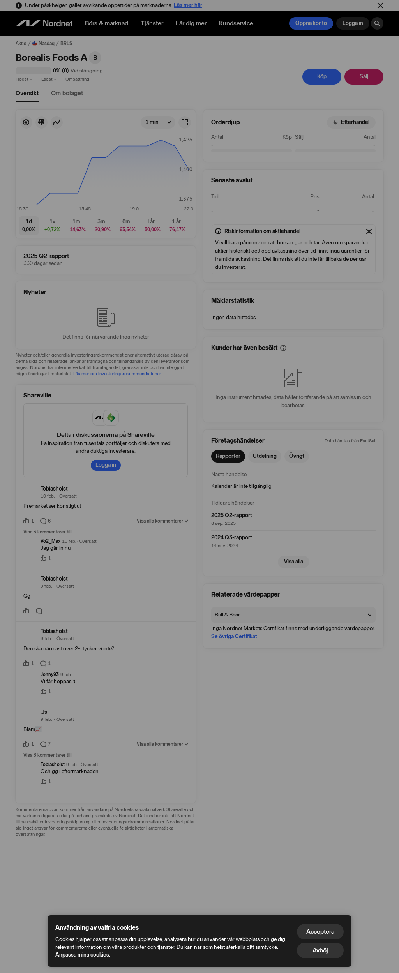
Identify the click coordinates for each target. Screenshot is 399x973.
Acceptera (320, 931)
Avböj (320, 950)
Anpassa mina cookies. (82, 955)
